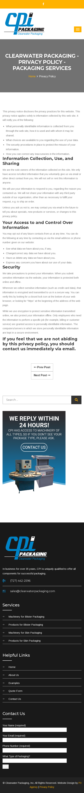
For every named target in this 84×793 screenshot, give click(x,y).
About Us (13, 675)
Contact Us (14, 698)
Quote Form (15, 690)
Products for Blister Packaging (25, 624)
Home (32, 76)
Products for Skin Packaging (24, 640)
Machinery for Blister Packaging (26, 616)
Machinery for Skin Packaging (25, 632)
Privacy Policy (47, 787)
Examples (14, 683)
